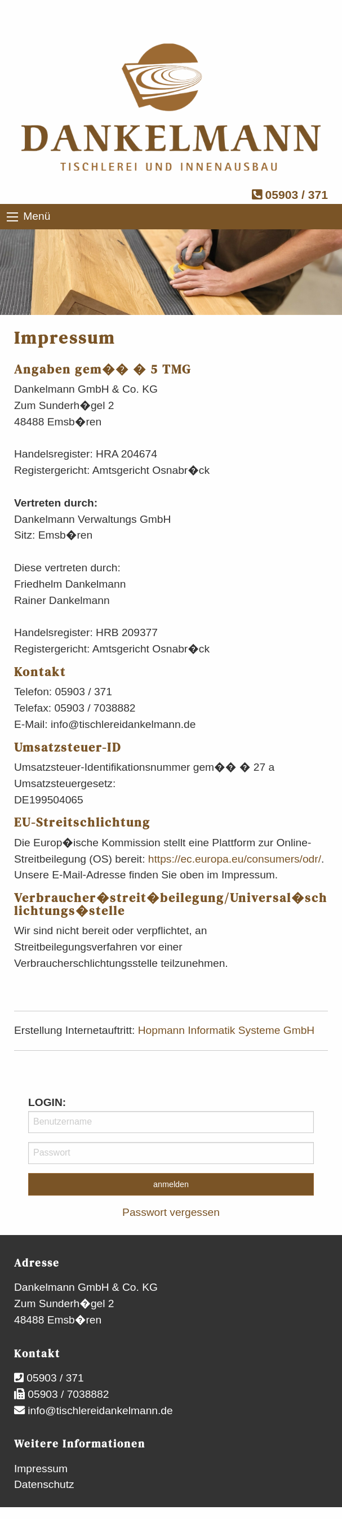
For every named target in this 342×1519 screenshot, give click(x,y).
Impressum (41, 1468)
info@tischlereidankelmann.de (99, 1410)
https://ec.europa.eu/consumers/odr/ (234, 859)
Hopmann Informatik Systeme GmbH (226, 1030)
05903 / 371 (290, 194)
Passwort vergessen (171, 1212)
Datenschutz (44, 1484)
